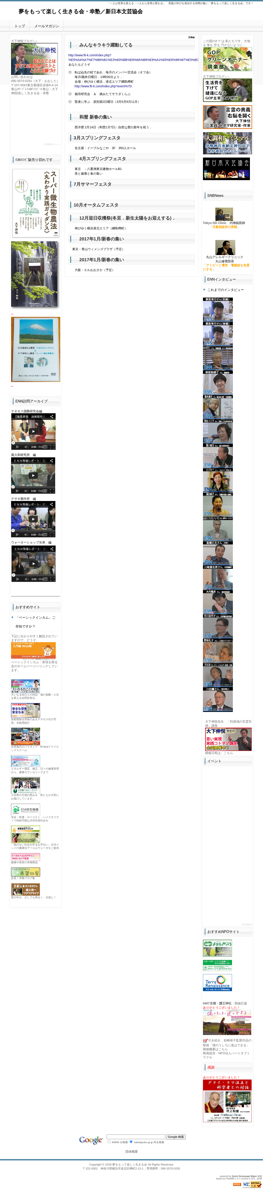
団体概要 (131, 1151)
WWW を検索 (118, 1142)
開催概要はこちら (215, 1049)
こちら (228, 753)
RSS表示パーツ (52, 144)
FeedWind (247, 924)
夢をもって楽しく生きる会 (129, 1164)
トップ (19, 26)
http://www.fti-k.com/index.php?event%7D (103, 86)
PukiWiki (230, 1178)
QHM (259, 1178)
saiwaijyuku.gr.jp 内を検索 (147, 1142)
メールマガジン (46, 26)
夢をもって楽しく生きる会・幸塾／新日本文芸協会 (81, 11)
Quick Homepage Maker (244, 1176)
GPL (253, 1178)
